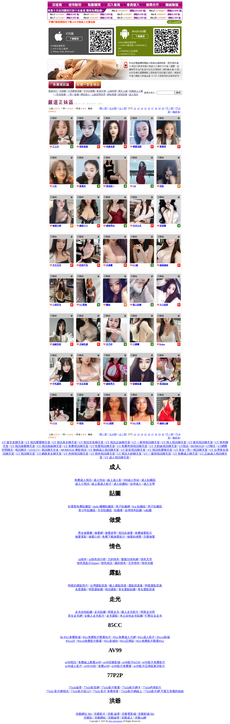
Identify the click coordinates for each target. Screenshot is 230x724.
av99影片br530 (131, 662)
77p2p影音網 (91, 687)
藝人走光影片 (130, 611)
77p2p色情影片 (152, 687)
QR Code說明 (174, 22)
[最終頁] (176, 112)
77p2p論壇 (75, 687)
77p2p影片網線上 (131, 691)
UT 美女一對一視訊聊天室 (191, 449)
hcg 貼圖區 (139, 506)
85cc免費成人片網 (124, 637)
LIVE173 (34, 449)
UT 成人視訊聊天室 (116, 457)
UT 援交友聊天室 (13, 442)
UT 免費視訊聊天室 (76, 446)
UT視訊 (183, 446)
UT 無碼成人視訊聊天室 (104, 449)
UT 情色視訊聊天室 (102, 453)
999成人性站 (131, 480)
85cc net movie (116, 721)
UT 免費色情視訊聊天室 (132, 446)
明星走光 (113, 611)
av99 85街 (90, 666)
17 (152, 108)
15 (145, 108)
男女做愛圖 (85, 532)
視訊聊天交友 (50, 449)
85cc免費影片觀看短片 (97, 637)
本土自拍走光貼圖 (131, 615)
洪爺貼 (88, 717)
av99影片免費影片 (153, 662)
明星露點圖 (96, 589)
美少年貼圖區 (87, 510)
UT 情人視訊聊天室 (174, 442)
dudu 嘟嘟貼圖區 (103, 506)
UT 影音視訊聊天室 (133, 449)
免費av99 (103, 666)
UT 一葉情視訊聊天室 (157, 453)
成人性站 (99, 480)
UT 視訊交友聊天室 (91, 442)
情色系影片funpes (88, 563)
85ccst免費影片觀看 (89, 640)
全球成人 (135, 483)
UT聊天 (211, 446)
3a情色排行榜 (97, 559)
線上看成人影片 (101, 483)
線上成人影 (114, 480)
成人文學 (149, 483)
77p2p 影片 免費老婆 (106, 691)
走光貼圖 (100, 611)
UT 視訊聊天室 (25, 453)
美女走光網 (75, 615)
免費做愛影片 (143, 532)
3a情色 (82, 559)
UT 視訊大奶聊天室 (129, 453)
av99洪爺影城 (111, 662)
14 (142, 108)
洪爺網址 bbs (84, 713)
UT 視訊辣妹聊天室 (49, 446)
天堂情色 (134, 563)
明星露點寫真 (153, 585)
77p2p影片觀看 (110, 687)
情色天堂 (146, 559)
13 (138, 108)
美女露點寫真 (146, 589)
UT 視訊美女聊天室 (64, 442)
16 (149, 108)
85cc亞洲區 (127, 640)
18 (156, 108)
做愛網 (98, 532)
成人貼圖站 (121, 483)
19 (159, 108)
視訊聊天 (21, 449)
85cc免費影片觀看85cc (150, 640)
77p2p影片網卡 (131, 687)
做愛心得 (94, 536)
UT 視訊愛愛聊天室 (38, 442)
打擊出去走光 (153, 615)
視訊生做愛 (125, 532)
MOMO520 (197, 446)
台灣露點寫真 (98, 585)
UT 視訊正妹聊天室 (117, 442)
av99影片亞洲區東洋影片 (149, 666)
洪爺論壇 (113, 717)
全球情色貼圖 (133, 510)
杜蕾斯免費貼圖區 (79, 506)
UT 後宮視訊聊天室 (200, 442)
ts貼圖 (148, 510)
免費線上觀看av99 (89, 662)
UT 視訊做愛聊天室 (22, 446)
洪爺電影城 (129, 713)
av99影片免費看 (122, 666)
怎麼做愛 (149, 536)
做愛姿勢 (110, 532)
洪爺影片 (99, 713)
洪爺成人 (127, 717)
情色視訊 (106, 563)
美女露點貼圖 (127, 589)
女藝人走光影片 (94, 615)
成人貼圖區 (148, 480)
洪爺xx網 (140, 717)
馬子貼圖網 (123, 506)
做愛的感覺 (134, 536)
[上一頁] (122, 108)
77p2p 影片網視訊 (57, 691)
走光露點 (112, 615)
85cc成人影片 (146, 637)
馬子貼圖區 (155, 506)
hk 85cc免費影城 (70, 637)
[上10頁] (113, 108)
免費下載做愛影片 (113, 536)
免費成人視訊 (83, 480)
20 (163, 108)
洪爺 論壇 (113, 713)
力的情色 (113, 559)
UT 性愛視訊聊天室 (102, 446)
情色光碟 (147, 563)
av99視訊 (70, 662)
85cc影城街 (111, 640)
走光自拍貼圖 (83, 611)
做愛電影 (81, 536)
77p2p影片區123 (81, 691)
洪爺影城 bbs (146, 713)
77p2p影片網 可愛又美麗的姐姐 (164, 691)
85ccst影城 (163, 637)
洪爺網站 (100, 717)
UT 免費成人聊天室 (185, 453)
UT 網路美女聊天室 (49, 453)
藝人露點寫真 (117, 585)
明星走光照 (148, 611)
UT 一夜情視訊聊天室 (146, 442)
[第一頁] (103, 108)
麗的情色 (120, 563)
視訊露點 (110, 589)
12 (135, 108)
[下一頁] (169, 108)
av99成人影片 (73, 666)
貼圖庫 (118, 510)
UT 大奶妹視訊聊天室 (163, 446)
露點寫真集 (135, 585)
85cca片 (70, 640)
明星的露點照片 (78, 585)
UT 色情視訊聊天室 (76, 453)
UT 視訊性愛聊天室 (160, 449)
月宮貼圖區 (105, 510)
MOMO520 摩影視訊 (74, 449)
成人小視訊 (82, 483)
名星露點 (81, 589)
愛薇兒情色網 (129, 559)
